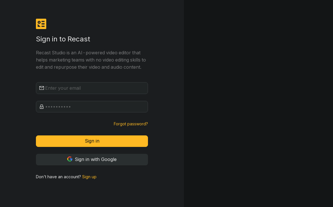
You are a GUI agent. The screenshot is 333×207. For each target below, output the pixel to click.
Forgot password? (131, 123)
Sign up (89, 176)
